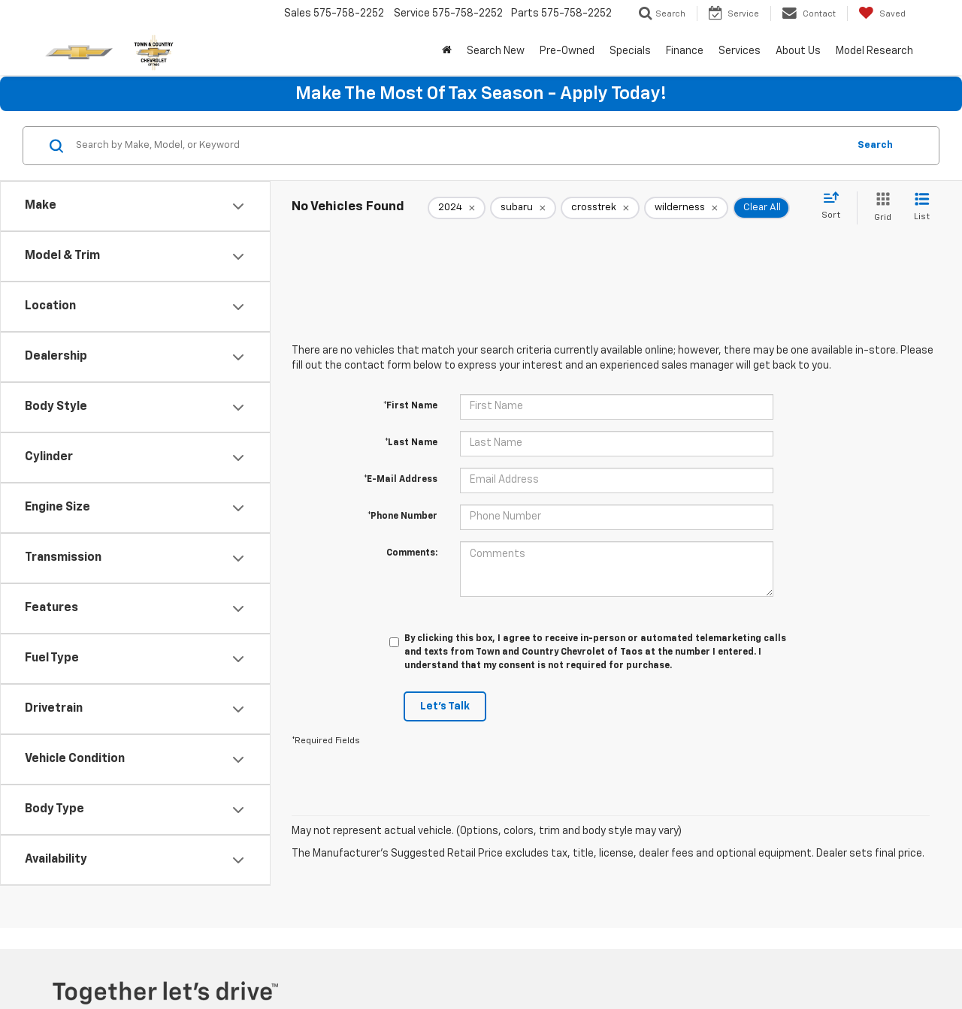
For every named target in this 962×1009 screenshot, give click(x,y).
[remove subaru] (523, 208)
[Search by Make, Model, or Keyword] (459, 146)
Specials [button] (630, 51)
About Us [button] (798, 51)
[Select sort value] (835, 206)
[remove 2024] (457, 208)
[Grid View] (880, 207)
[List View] (922, 207)
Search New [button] (496, 51)
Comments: (411, 553)
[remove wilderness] (686, 208)
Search (875, 145)
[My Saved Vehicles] (882, 13)
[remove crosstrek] (600, 208)
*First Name (410, 406)
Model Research (874, 51)
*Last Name (411, 442)
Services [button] (739, 51)
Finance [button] (684, 51)
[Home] (446, 51)
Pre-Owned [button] (567, 51)
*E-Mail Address (400, 479)
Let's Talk (445, 706)
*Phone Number (402, 516)
